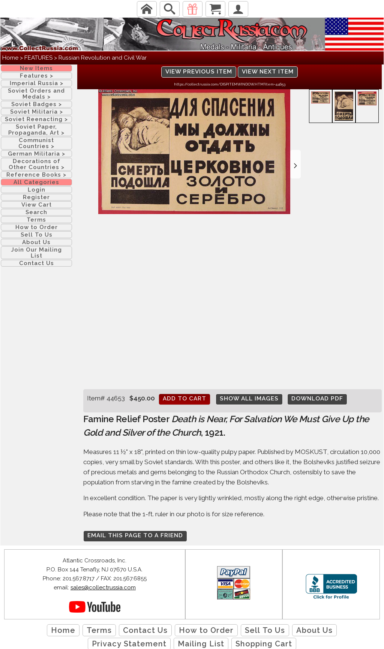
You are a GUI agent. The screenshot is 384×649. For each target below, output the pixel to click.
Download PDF (317, 398)
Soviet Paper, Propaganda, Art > (36, 129)
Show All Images (249, 398)
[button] (295, 164)
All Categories (36, 182)
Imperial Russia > (36, 83)
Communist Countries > (36, 143)
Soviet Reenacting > (36, 119)
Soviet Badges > (36, 104)
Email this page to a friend (135, 535)
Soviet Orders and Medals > (36, 93)
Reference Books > (36, 174)
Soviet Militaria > (36, 111)
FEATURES (38, 57)
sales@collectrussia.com (103, 587)
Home (10, 57)
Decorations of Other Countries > (36, 164)
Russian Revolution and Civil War (102, 57)
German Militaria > (36, 153)
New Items (36, 68)
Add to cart (184, 398)
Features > (36, 75)
